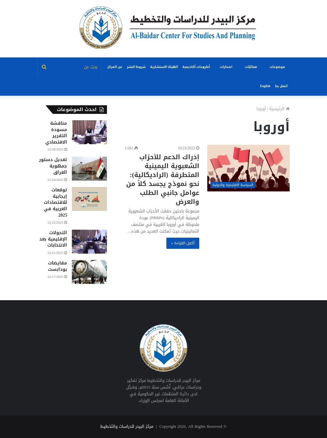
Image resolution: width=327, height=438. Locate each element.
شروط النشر (136, 67)
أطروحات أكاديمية (196, 67)
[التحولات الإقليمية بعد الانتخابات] (89, 242)
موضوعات (277, 67)
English (265, 86)
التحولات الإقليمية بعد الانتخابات (53, 238)
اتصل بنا (281, 86)
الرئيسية (279, 109)
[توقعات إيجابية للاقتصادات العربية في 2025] (89, 199)
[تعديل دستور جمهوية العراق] (89, 169)
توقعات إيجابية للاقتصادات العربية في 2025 (55, 202)
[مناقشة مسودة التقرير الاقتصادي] (89, 132)
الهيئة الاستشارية (164, 67)
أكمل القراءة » (182, 243)
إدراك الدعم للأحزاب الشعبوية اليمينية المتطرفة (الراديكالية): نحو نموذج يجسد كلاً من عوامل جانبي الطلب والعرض (162, 179)
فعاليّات (251, 67)
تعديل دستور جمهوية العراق (53, 165)
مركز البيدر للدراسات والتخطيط (126, 426)
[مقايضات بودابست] (89, 272)
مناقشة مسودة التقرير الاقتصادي (56, 132)
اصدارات (226, 67)
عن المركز (114, 67)
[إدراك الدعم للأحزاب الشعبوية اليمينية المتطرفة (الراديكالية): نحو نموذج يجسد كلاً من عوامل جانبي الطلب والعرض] (248, 168)
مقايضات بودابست (57, 266)
